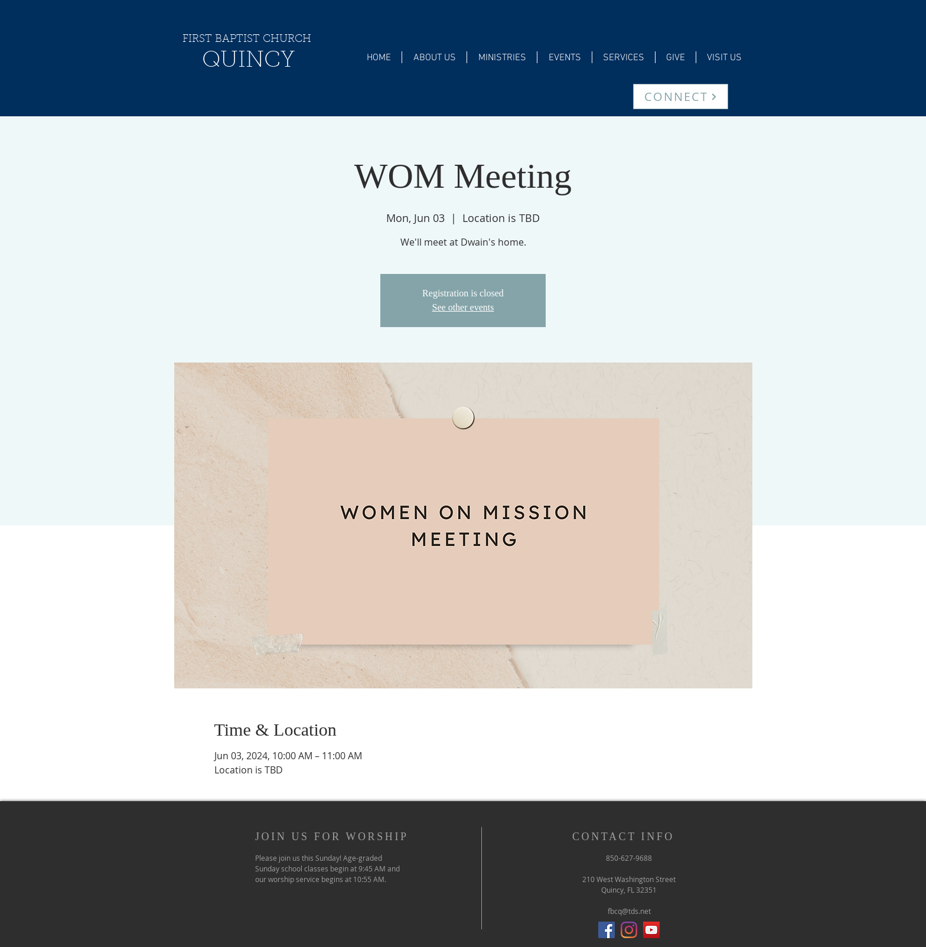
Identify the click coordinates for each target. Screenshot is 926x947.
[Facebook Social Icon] (606, 930)
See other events (463, 307)
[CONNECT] (680, 96)
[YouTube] (651, 930)
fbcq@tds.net (629, 911)
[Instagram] (629, 930)
